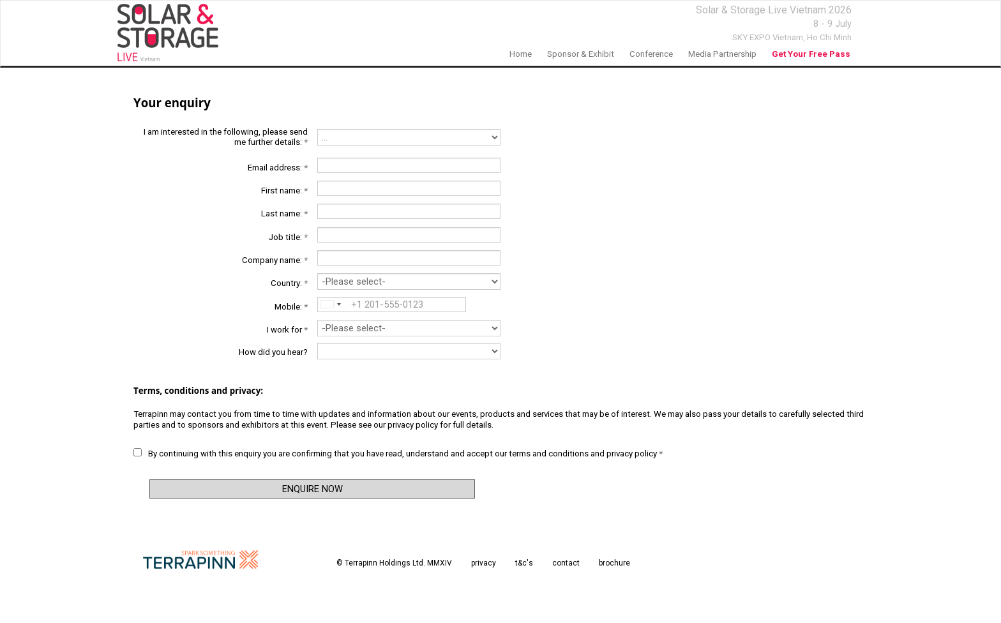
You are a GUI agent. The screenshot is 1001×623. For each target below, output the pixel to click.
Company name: (275, 260)
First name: (284, 190)
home (520, 54)
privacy (483, 563)
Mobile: (291, 307)
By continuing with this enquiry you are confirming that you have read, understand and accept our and (398, 453)
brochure (614, 563)
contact (566, 563)
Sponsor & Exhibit (580, 54)
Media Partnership (722, 54)
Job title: (288, 237)
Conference (651, 54)
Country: (289, 283)
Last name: (284, 213)
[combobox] (329, 304)
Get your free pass (811, 54)
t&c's (524, 563)
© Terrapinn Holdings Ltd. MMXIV (394, 563)
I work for (287, 329)
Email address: (278, 167)
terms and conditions (549, 453)
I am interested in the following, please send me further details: (226, 137)
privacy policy (413, 425)
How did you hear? (273, 352)
